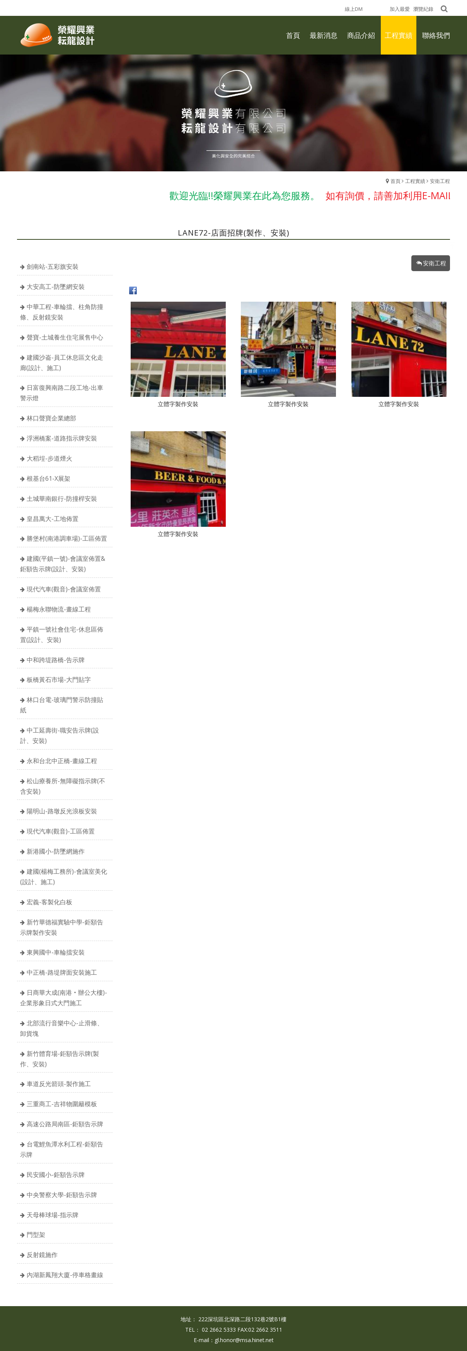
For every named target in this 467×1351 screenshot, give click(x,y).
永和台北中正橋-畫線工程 (62, 761)
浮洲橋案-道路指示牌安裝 (62, 438)
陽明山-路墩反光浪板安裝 (62, 811)
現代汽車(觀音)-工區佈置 (61, 831)
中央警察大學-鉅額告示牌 (62, 1194)
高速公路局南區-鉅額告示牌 (65, 1124)
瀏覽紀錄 (423, 8)
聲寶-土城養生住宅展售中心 (65, 337)
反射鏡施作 (42, 1254)
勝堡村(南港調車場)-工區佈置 (67, 538)
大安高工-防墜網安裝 (56, 286)
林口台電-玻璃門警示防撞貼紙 (61, 704)
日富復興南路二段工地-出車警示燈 (61, 392)
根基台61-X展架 (48, 478)
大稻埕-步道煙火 (49, 458)
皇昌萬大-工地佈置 (52, 518)
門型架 (36, 1234)
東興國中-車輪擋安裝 (56, 952)
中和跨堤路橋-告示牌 (56, 660)
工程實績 (415, 181)
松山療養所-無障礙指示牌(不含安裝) (62, 786)
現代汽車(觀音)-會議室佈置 (64, 589)
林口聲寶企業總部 (51, 418)
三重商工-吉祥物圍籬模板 (62, 1104)
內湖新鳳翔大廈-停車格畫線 (65, 1275)
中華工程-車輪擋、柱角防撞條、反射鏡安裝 (61, 311)
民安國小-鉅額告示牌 (56, 1174)
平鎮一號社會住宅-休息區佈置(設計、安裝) (61, 634)
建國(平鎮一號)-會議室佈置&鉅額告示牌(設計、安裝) (62, 563)
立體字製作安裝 (178, 403)
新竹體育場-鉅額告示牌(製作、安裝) (59, 1058)
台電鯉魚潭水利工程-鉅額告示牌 (61, 1149)
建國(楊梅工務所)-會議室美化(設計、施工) (63, 876)
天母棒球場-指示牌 (52, 1215)
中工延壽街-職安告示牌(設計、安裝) (59, 735)
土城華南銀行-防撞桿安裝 (62, 498)
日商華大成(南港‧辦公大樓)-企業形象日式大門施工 (63, 997)
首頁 (395, 181)
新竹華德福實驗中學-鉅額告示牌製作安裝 (61, 927)
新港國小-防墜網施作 (56, 851)
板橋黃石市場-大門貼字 (59, 679)
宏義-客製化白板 (49, 902)
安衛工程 (440, 181)
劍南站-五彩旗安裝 (52, 266)
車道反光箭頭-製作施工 (59, 1083)
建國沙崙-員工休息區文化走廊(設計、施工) (61, 362)
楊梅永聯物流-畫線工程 (59, 609)
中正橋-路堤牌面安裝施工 (62, 972)
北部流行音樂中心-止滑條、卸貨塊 (61, 1028)
